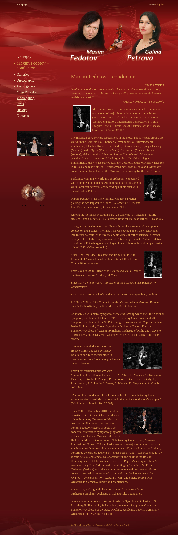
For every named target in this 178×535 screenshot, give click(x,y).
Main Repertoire (28, 92)
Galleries (23, 74)
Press (20, 104)
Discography (25, 80)
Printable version (154, 85)
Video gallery (26, 98)
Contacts (23, 116)
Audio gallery (26, 86)
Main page (22, 4)
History (22, 110)
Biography (24, 57)
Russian (151, 4)
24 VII (24, 205)
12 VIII (41, 205)
